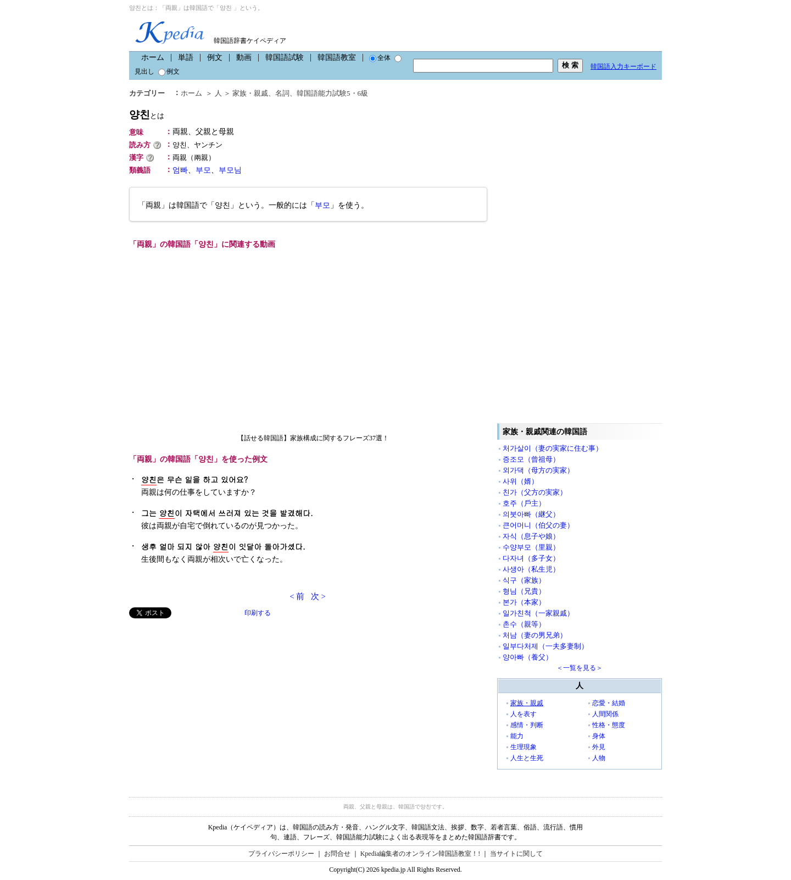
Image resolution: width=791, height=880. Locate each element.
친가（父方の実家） (535, 492)
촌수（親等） (524, 624)
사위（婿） (520, 481)
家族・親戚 (250, 93)
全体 (380, 58)
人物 (598, 758)
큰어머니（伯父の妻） (538, 525)
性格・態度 (608, 725)
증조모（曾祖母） (531, 459)
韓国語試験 (284, 57)
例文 (214, 57)
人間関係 (605, 714)
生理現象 (523, 747)
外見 (598, 747)
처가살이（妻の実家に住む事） (553, 448)
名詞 (282, 93)
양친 (146, 114)
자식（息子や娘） (531, 536)
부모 (203, 170)
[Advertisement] (211, 695)
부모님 (230, 170)
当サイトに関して (516, 853)
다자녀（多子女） (531, 558)
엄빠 (180, 170)
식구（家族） (524, 580)
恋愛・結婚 (608, 703)
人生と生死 (526, 758)
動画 (244, 57)
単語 (185, 57)
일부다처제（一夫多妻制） (545, 646)
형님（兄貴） (524, 591)
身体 (598, 736)
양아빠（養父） (528, 657)
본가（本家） (524, 602)
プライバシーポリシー (281, 853)
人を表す (523, 714)
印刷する (257, 613)
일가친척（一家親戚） (538, 613)
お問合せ (337, 853)
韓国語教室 (336, 57)
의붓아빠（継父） (531, 514)
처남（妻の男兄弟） (535, 635)
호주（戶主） (524, 503)
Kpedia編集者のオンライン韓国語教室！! (420, 853)
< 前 (296, 596)
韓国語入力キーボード (623, 66)
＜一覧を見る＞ (579, 668)
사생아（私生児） (531, 569)
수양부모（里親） (531, 547)
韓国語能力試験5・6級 (332, 93)
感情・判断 (526, 725)
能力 (516, 736)
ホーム (152, 57)
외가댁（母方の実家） (538, 470)
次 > (318, 596)
